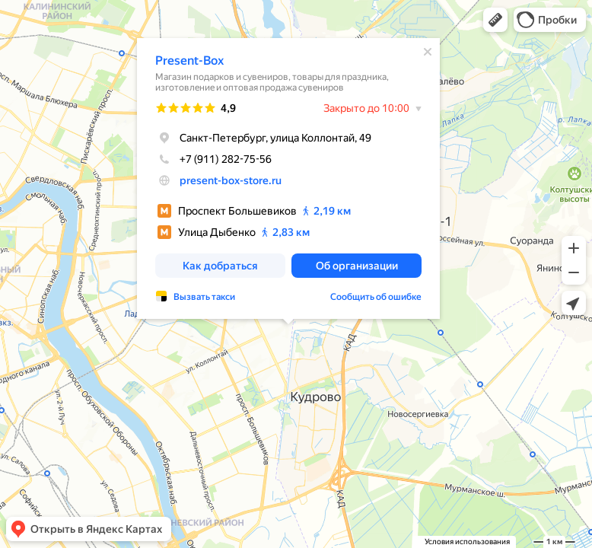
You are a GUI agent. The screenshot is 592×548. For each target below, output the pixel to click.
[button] (495, 20)
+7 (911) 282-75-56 (213, 159)
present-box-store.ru (231, 180)
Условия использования (467, 541)
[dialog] (288, 178)
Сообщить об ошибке (376, 297)
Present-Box (189, 60)
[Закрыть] (428, 52)
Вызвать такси (204, 297)
